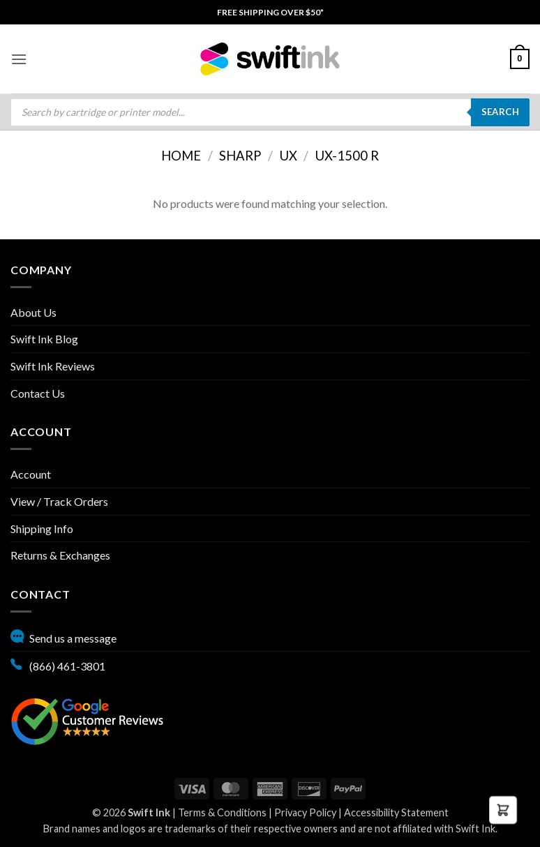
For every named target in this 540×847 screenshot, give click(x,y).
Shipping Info (41, 528)
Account (30, 474)
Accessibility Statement (396, 812)
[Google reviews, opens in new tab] (87, 719)
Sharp (240, 155)
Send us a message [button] (63, 636)
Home (181, 155)
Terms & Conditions (222, 812)
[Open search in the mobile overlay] (270, 112)
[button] (18, 59)
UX (288, 155)
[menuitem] (270, 12)
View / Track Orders (59, 501)
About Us (33, 312)
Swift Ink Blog (44, 338)
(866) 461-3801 (57, 664)
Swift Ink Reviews (52, 366)
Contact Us (37, 393)
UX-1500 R (347, 155)
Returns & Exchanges (60, 555)
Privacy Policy (305, 812)
